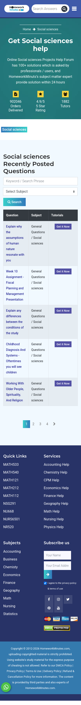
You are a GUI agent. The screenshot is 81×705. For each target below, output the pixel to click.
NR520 (8, 527)
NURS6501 (11, 519)
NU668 (8, 511)
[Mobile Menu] (74, 9)
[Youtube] (49, 608)
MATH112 (11, 496)
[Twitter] (68, 599)
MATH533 (11, 464)
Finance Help (54, 496)
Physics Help (54, 527)
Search (14, 202)
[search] (64, 9)
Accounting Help (56, 464)
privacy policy (69, 583)
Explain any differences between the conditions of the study (15, 322)
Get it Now (63, 226)
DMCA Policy (64, 665)
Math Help (52, 511)
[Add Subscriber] (48, 574)
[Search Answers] (46, 9)
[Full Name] (57, 555)
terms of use (56, 588)
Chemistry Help (55, 472)
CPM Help (51, 480)
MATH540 (11, 472)
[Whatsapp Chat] (6, 687)
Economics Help (56, 488)
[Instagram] (58, 599)
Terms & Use (33, 671)
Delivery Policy (52, 671)
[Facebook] (49, 599)
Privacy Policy (15, 671)
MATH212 (11, 488)
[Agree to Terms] (45, 583)
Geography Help (56, 503)
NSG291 (9, 503)
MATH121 (11, 480)
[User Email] (57, 565)
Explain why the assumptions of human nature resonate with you (15, 243)
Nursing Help (54, 519)
